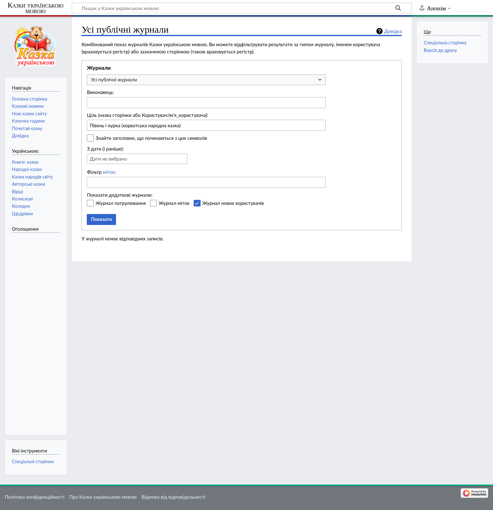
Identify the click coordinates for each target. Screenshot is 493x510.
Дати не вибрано (108, 159)
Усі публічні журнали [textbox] (114, 79)
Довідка (393, 31)
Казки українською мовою (36, 8)
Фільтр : (101, 172)
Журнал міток (173, 203)
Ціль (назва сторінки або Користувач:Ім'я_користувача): (147, 115)
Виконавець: (100, 92)
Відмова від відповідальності (173, 497)
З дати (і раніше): (105, 148)
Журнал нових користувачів (233, 203)
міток (109, 172)
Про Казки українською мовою (103, 497)
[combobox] (206, 79)
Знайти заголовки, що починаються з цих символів (151, 138)
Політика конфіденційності (34, 497)
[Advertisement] (37, 330)
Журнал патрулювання (121, 203)
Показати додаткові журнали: (119, 195)
